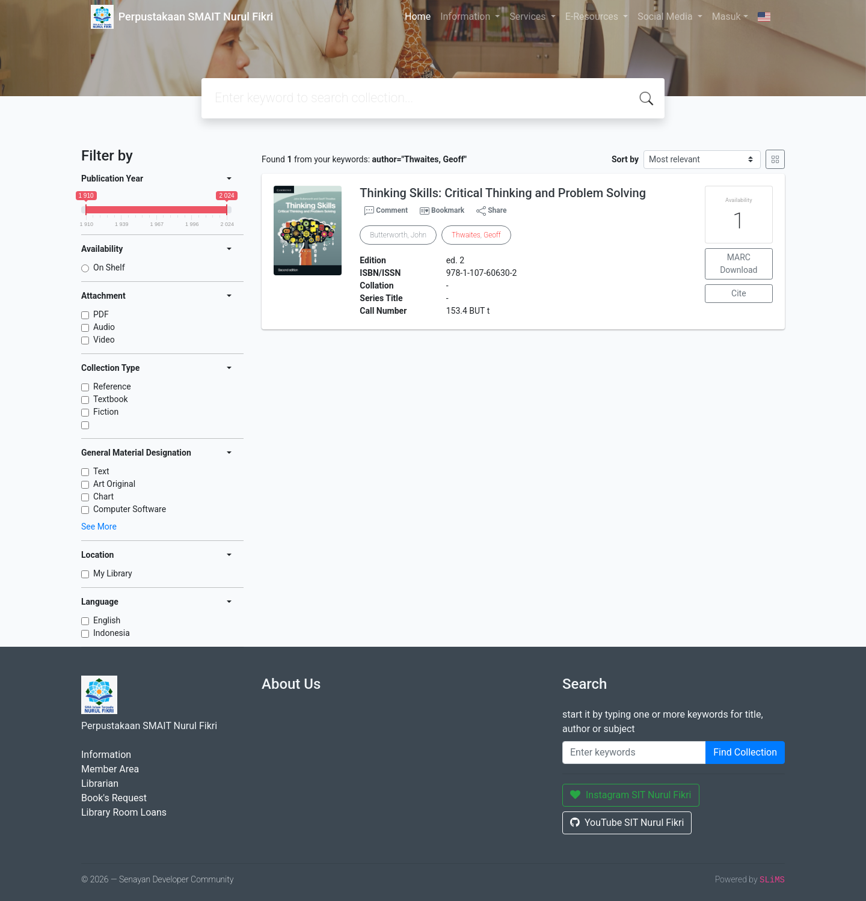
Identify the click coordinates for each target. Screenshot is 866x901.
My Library (112, 573)
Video (104, 339)
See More (99, 526)
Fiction (105, 412)
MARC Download (738, 263)
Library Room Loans (124, 812)
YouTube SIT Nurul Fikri (627, 822)
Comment (386, 211)
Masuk (726, 16)
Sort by (625, 159)
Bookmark (447, 210)
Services (528, 16)
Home (418, 16)
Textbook (110, 399)
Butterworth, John (398, 235)
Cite (738, 293)
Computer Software (129, 509)
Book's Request (114, 798)
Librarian (99, 783)
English (106, 620)
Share (491, 211)
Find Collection (745, 752)
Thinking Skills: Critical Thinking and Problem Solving (503, 193)
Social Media (666, 16)
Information (466, 16)
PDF (101, 314)
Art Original (114, 484)
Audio (104, 327)
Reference (112, 386)
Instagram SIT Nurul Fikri (631, 795)
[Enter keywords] (634, 752)
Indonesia (111, 633)
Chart (103, 496)
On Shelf (109, 267)
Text (101, 471)
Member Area (110, 769)
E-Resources (593, 16)
